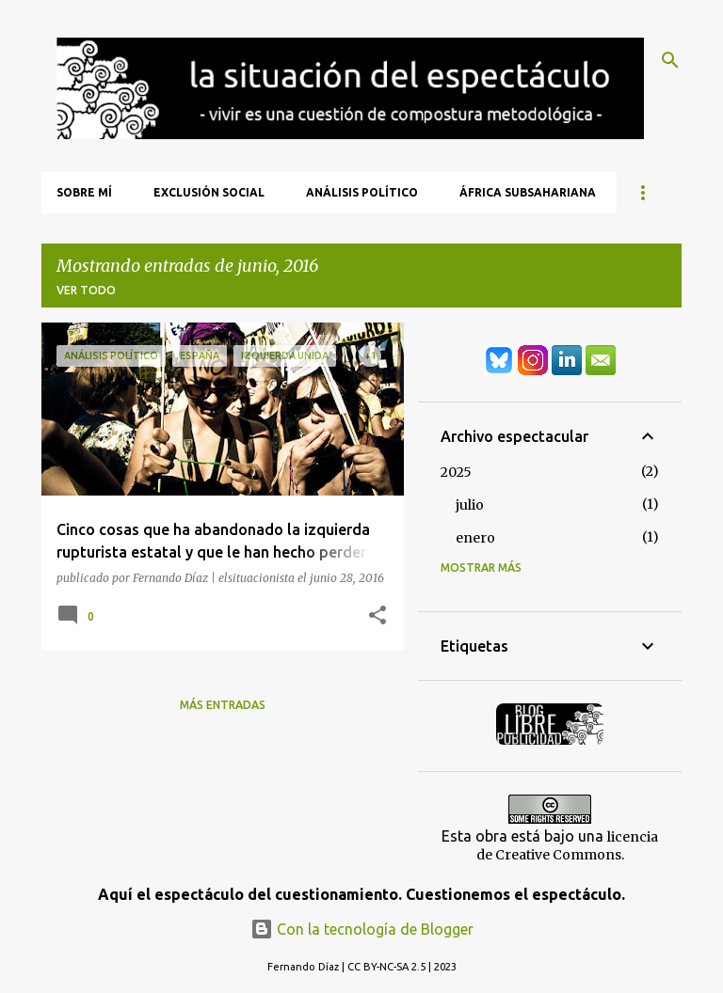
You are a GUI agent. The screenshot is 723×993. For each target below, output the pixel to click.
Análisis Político (362, 192)
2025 (456, 472)
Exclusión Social (209, 192)
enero (475, 537)
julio (470, 504)
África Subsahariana (527, 192)
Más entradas (222, 705)
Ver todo (86, 290)
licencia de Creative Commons (567, 845)
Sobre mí (84, 192)
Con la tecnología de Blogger (362, 929)
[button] (377, 616)
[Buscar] (670, 60)
